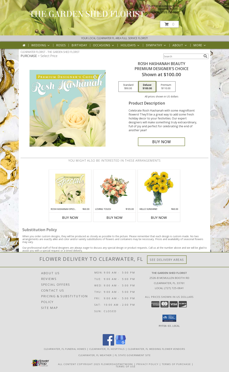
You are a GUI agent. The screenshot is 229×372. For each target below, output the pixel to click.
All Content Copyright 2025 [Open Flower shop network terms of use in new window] (79, 364)
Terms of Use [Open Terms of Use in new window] (126, 366)
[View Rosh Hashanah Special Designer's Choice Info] (70, 189)
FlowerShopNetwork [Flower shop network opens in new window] (117, 364)
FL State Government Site (133, 355)
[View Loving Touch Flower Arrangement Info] (115, 189)
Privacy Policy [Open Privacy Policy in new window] (148, 364)
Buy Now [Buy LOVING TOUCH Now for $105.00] (114, 217)
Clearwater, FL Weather (95, 355)
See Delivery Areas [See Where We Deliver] (167, 260)
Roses (61, 45)
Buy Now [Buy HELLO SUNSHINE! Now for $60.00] (159, 217)
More (199, 45)
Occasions (104, 45)
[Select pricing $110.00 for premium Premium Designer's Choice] (166, 87)
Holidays (130, 45)
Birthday (79, 45)
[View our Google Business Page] (120, 344)
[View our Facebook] (108, 344)
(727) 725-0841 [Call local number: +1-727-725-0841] (170, 12)
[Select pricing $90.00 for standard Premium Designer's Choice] (128, 87)
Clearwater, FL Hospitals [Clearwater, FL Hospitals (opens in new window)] (107, 349)
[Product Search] (183, 56)
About (179, 45)
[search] (205, 56)
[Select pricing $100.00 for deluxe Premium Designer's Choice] (147, 87)
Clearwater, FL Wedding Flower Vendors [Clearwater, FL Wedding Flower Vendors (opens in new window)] (156, 349)
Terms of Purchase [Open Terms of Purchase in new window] (176, 364)
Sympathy (156, 45)
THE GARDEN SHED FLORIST (87, 14)
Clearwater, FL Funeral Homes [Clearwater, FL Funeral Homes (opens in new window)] (65, 349)
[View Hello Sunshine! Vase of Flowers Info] (159, 189)
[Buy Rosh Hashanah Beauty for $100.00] (161, 141)
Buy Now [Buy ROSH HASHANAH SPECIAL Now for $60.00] (70, 217)
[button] (169, 24)
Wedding (40, 45)
